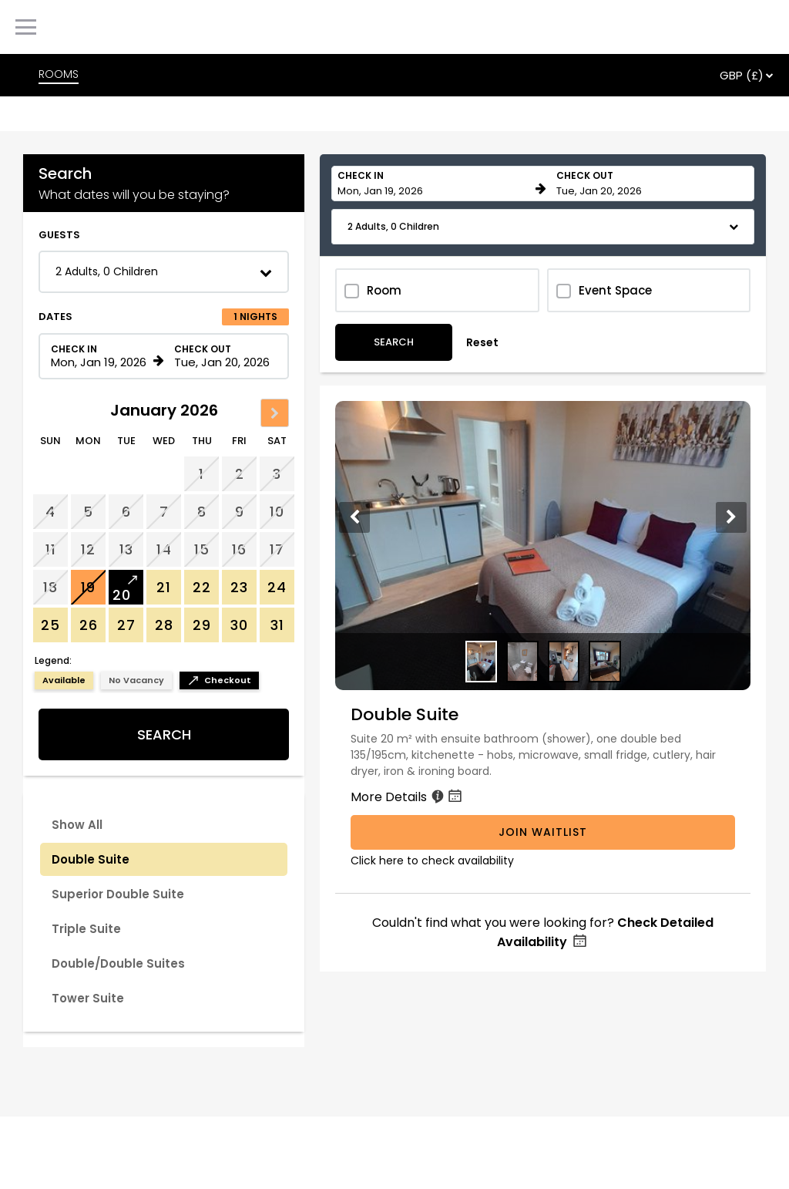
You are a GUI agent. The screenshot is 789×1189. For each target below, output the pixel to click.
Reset (482, 342)
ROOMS (59, 74)
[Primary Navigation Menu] (25, 27)
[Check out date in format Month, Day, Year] (223, 356)
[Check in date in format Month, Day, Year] (99, 356)
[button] (164, 272)
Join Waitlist (543, 832)
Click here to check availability (432, 860)
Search (164, 734)
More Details (408, 797)
